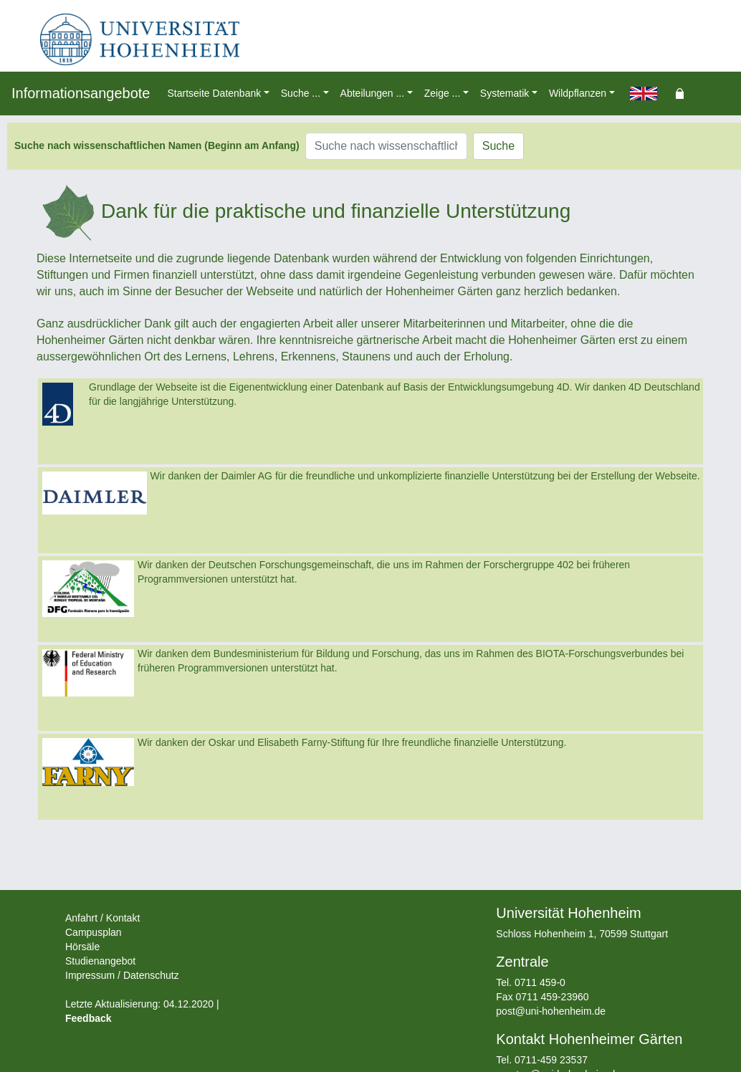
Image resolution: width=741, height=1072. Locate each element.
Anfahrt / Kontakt (102, 918)
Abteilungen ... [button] (372, 93)
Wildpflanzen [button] (577, 93)
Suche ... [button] (300, 93)
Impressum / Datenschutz (122, 975)
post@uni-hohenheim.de (551, 1011)
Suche (498, 146)
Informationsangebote (80, 93)
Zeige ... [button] (442, 93)
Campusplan (93, 932)
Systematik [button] (504, 93)
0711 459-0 (540, 982)
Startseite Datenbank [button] (214, 93)
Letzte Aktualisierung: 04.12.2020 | (142, 1004)
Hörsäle (82, 946)
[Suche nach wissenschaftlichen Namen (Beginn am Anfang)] (386, 146)
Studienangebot (100, 961)
